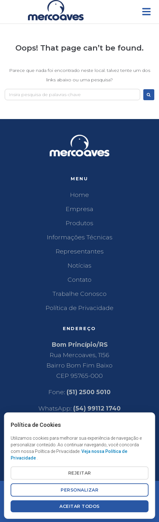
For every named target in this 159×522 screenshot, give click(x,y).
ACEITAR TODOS (79, 506)
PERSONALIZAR (79, 490)
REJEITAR (79, 473)
